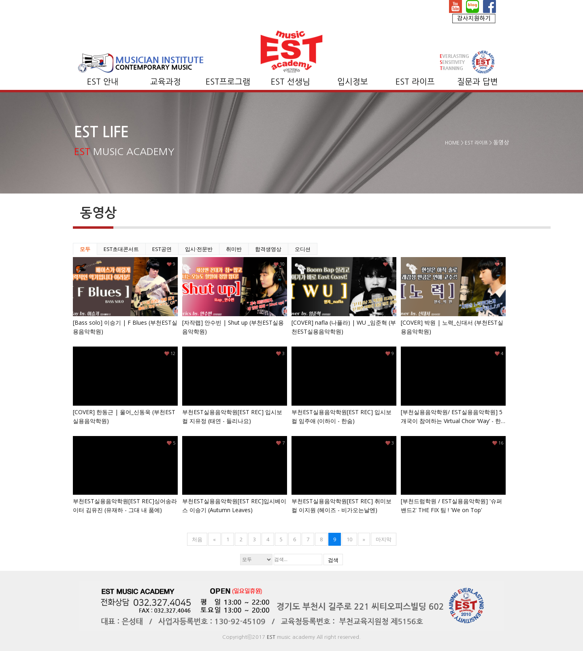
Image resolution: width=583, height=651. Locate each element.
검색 (333, 560)
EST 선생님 (290, 82)
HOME (452, 142)
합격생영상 (268, 249)
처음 (197, 539)
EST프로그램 (228, 82)
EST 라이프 (415, 82)
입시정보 (352, 82)
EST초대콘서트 (121, 249)
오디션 (303, 249)
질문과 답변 (477, 82)
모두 (85, 249)
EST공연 (162, 249)
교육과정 (165, 82)
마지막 (384, 539)
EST (271, 637)
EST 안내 (103, 82)
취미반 (234, 249)
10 (349, 539)
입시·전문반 (199, 249)
